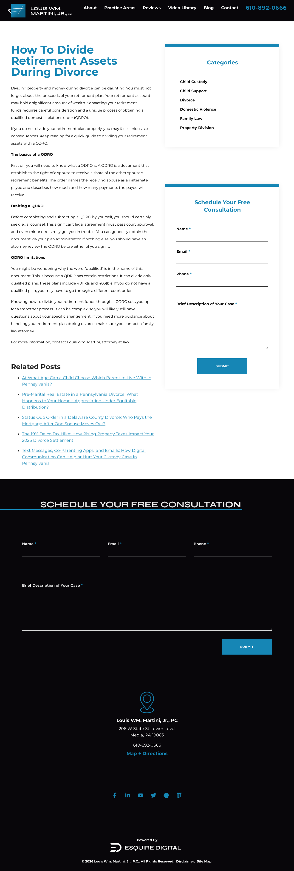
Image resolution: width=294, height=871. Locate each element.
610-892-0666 (266, 7)
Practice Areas (120, 7)
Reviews (152, 7)
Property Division (198, 128)
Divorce (188, 100)
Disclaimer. (185, 861)
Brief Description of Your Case (217, 314)
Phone (194, 277)
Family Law (192, 118)
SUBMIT (232, 366)
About (90, 7)
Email (193, 255)
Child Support (194, 91)
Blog (209, 7)
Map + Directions (147, 753)
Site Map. (204, 861)
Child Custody (194, 82)
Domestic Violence (199, 109)
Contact (229, 7)
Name (194, 232)
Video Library (182, 7)
